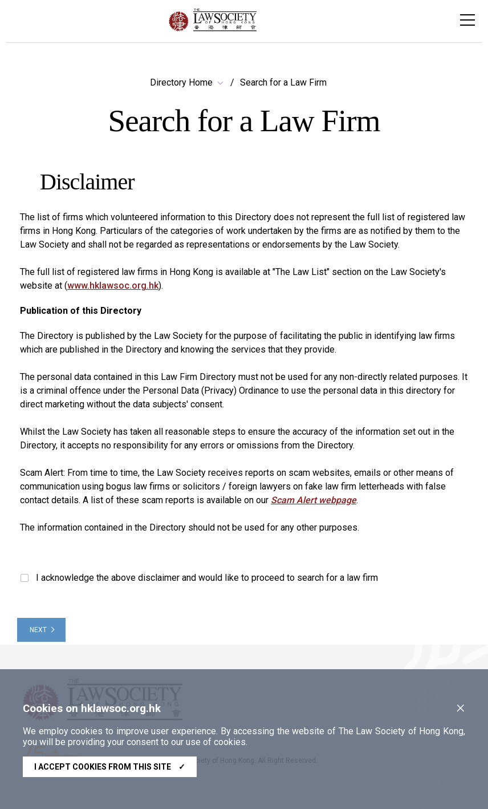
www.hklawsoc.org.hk (112, 285)
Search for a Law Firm (283, 82)
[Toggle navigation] (467, 20)
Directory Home (181, 82)
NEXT (38, 630)
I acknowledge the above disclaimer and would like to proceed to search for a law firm (199, 577)
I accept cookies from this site (109, 766)
